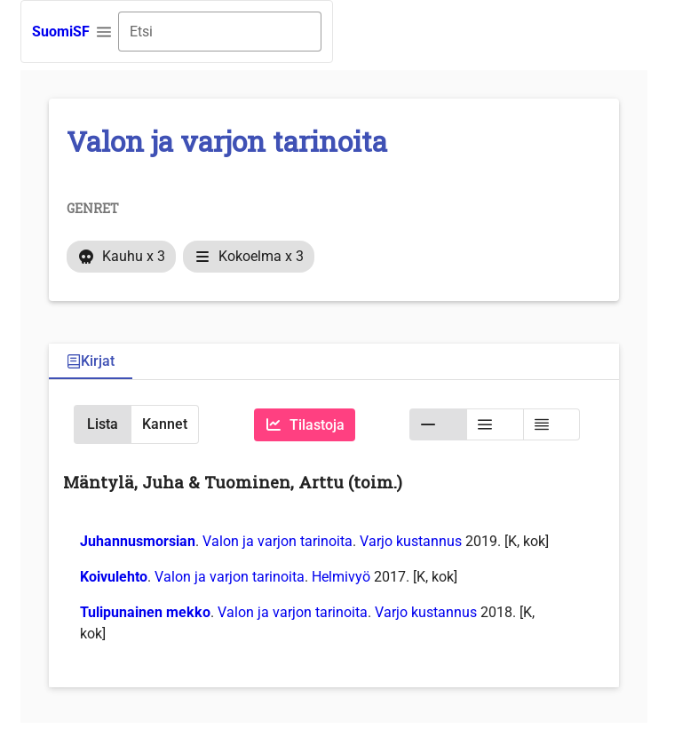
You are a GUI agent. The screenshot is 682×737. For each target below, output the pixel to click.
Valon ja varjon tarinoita (277, 541)
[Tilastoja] (304, 424)
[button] (104, 32)
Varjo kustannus (411, 541)
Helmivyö (341, 576)
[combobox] (219, 32)
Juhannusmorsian (137, 541)
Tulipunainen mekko (145, 612)
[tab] (90, 362)
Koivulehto (113, 576)
